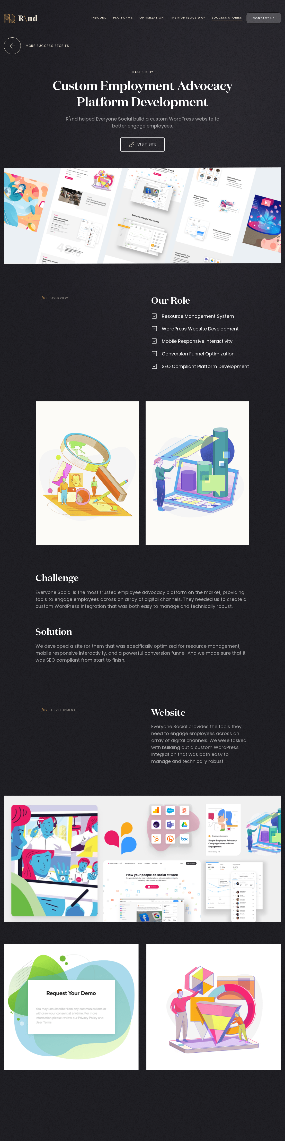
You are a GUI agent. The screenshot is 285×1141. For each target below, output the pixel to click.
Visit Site (142, 144)
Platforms (123, 17)
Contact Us (264, 18)
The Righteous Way (187, 17)
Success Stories (227, 17)
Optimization (151, 17)
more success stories (47, 46)
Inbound (99, 17)
